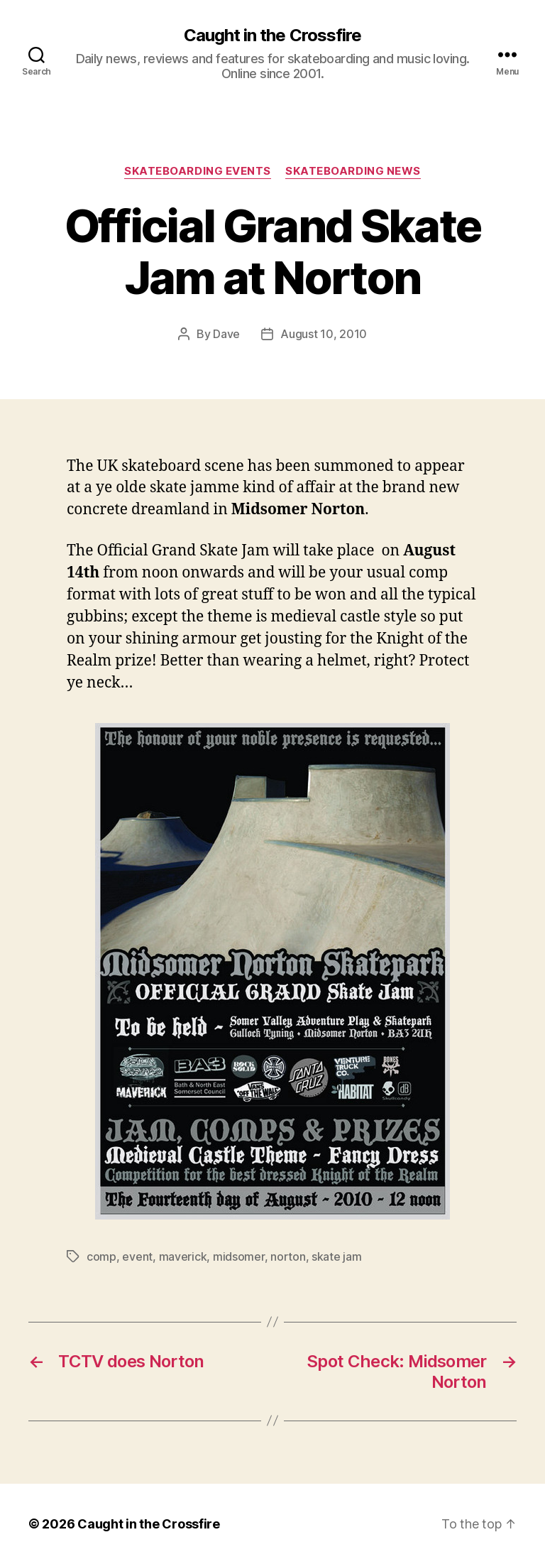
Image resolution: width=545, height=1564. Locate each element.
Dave (226, 334)
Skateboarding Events (197, 171)
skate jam (337, 1256)
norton (287, 1256)
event (137, 1256)
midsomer (239, 1256)
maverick (183, 1256)
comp (101, 1256)
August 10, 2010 (323, 334)
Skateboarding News (353, 171)
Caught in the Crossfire (272, 35)
